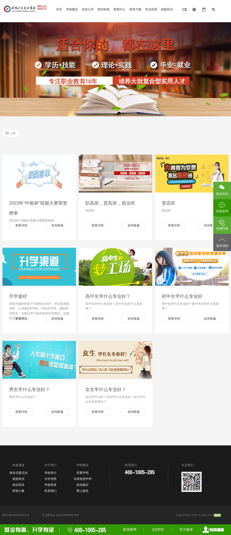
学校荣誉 (50, 484)
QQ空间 (158, 529)
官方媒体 (186, 529)
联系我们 (50, 490)
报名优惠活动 (18, 472)
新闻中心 (119, 9)
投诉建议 (82, 484)
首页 (59, 9)
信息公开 (88, 9)
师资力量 (135, 9)
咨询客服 (57, 225)
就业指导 (18, 484)
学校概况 (72, 9)
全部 (13, 133)
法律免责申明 (82, 478)
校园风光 (167, 9)
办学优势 (50, 478)
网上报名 (82, 490)
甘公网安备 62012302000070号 (60, 515)
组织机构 (104, 9)
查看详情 (21, 225)
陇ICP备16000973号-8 (15, 515)
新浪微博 (129, 529)
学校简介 (50, 472)
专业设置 (151, 9)
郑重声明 (82, 472)
